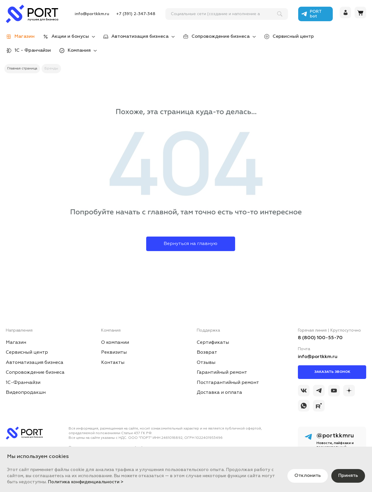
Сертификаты (213, 342)
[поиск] (224, 14)
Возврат (207, 352)
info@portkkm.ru (92, 14)
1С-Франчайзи (23, 382)
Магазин (16, 342)
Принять (348, 475)
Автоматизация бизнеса (140, 36)
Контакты (112, 362)
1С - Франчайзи (33, 50)
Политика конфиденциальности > (86, 482)
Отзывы (206, 362)
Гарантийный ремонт (222, 372)
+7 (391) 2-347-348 (135, 14)
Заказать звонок (332, 372)
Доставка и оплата (219, 392)
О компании (115, 342)
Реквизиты (114, 352)
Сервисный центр (293, 36)
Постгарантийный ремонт (228, 382)
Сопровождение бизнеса (221, 36)
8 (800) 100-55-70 (320, 338)
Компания (79, 50)
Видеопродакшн (26, 392)
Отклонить (307, 475)
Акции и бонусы (70, 36)
